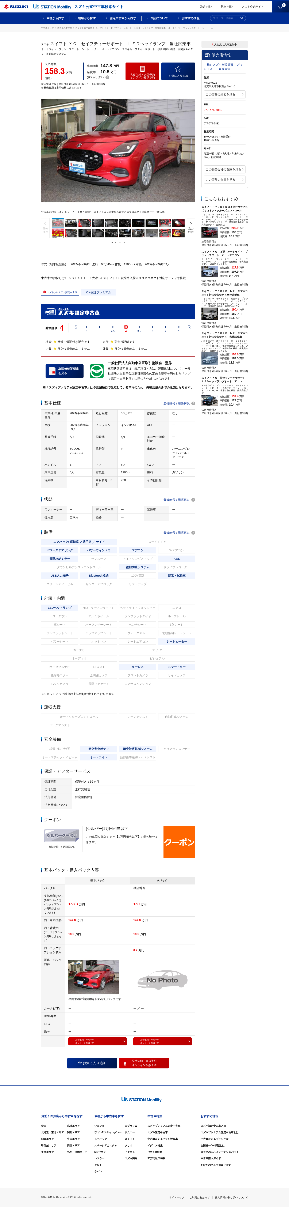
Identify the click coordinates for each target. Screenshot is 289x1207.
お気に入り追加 (92, 1063)
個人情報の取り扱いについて (231, 1197)
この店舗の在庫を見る (224, 179)
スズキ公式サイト (253, 6)
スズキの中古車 (64, 28)
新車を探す (227, 6)
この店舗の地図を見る (224, 94)
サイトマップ (176, 1197)
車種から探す (55, 18)
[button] (45, 228)
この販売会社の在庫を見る (224, 169)
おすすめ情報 (191, 18)
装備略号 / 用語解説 (179, 403)
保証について (159, 18)
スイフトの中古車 (83, 28)
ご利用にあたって (199, 1197)
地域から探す (87, 18)
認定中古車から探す (123, 18)
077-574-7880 (213, 110)
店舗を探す (206, 6)
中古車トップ (47, 28)
